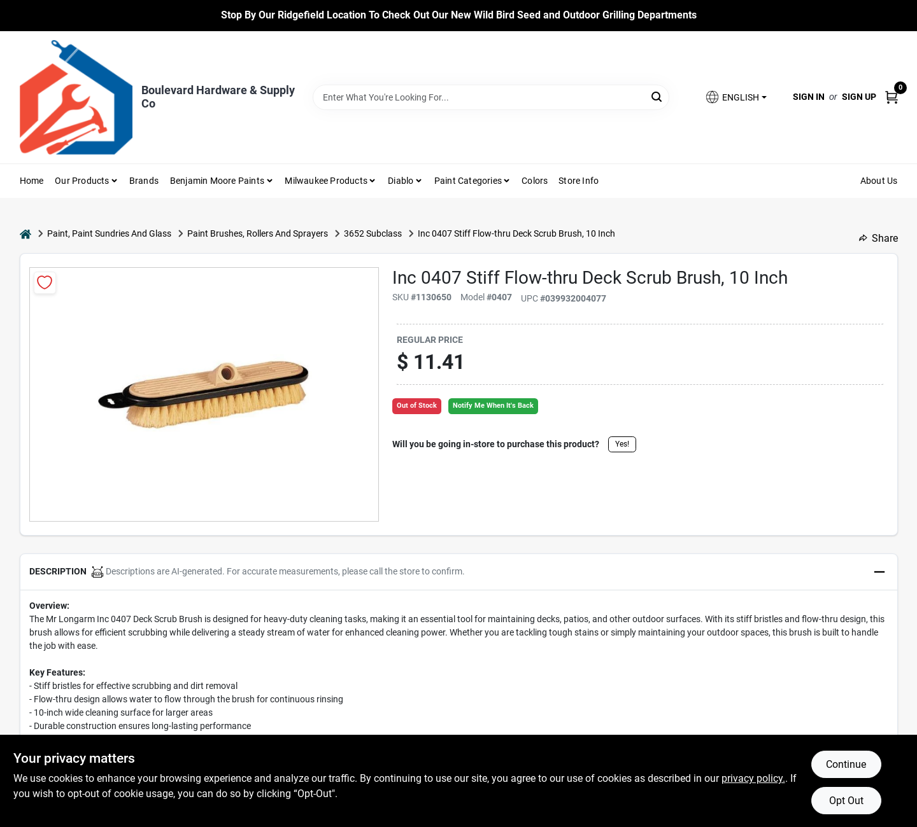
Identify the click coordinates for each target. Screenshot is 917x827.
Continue (846, 764)
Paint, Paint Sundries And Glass (109, 233)
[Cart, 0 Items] (891, 97)
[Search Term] (491, 97)
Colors (535, 181)
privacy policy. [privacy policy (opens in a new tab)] (753, 778)
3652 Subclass (373, 233)
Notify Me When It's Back (493, 405)
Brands (144, 181)
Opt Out (846, 801)
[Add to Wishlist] (45, 283)
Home (32, 181)
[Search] (657, 96)
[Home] (25, 233)
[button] (735, 97)
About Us (879, 181)
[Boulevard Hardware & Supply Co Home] (76, 97)
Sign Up (859, 97)
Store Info (578, 181)
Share (878, 238)
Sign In (809, 97)
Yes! (622, 444)
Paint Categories (468, 181)
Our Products (82, 181)
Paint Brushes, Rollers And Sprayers (257, 233)
